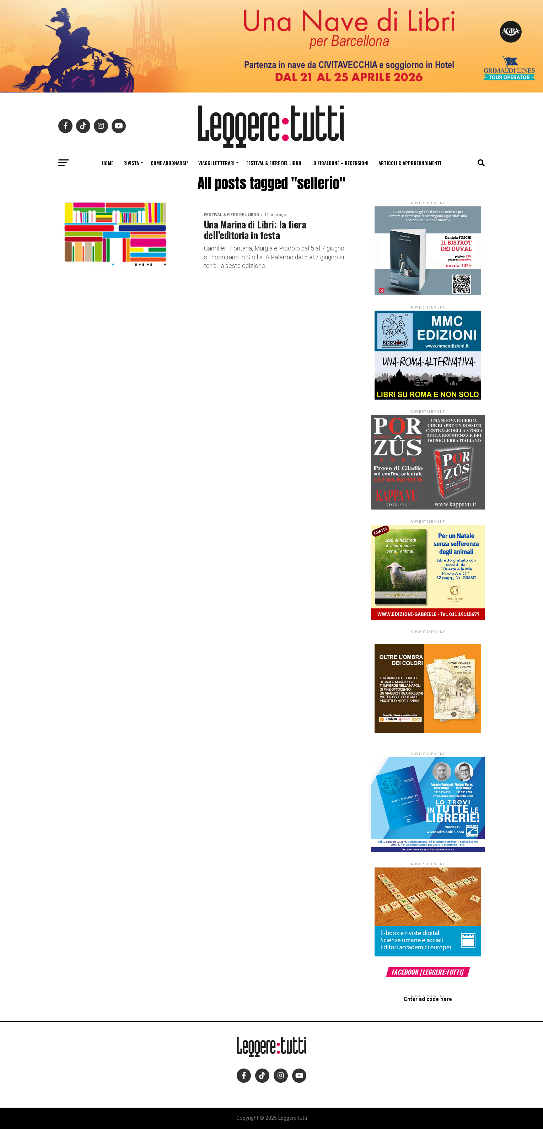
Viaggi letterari (216, 163)
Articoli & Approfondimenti (409, 163)
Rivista (131, 163)
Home (107, 163)
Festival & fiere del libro (273, 163)
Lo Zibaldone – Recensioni (340, 163)
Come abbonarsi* (169, 163)
